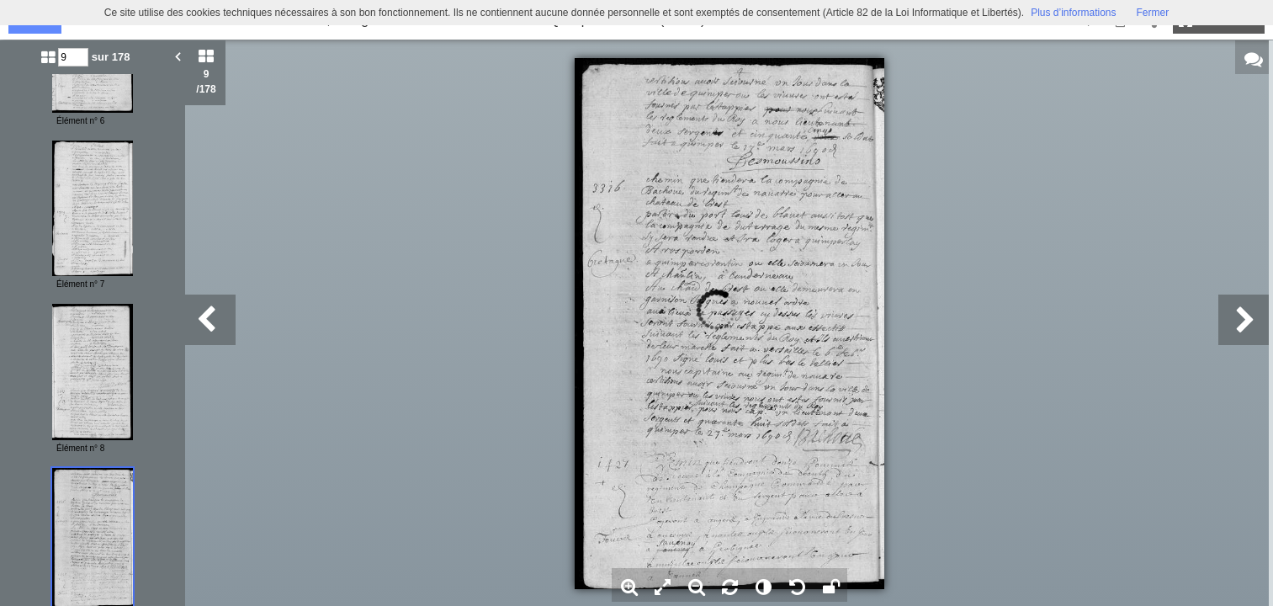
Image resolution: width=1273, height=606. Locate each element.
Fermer (1153, 13)
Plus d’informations (1073, 13)
